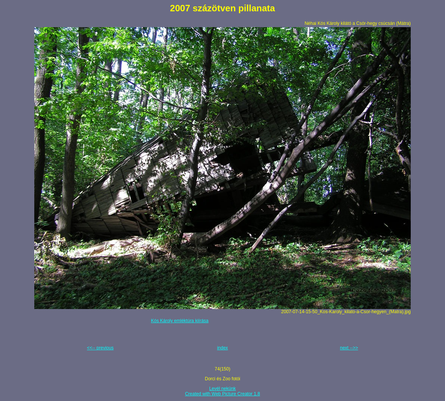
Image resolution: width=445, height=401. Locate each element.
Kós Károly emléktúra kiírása (180, 320)
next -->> (349, 347)
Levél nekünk (222, 388)
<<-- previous (100, 347)
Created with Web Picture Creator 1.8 (222, 393)
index (222, 347)
